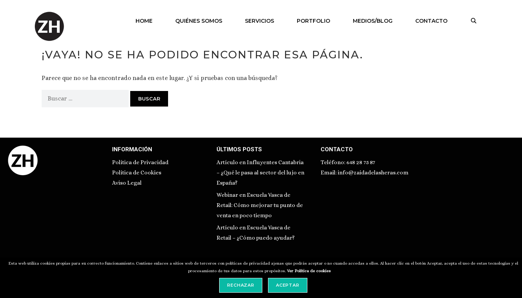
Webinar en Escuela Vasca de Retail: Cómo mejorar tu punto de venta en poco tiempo (260, 205)
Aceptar (287, 285)
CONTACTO (431, 20)
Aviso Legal (127, 182)
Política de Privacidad (140, 162)
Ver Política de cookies (309, 270)
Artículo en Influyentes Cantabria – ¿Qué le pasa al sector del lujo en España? (260, 172)
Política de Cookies (136, 172)
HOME (144, 20)
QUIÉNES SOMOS (198, 20)
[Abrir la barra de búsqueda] (473, 20)
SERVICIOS (259, 20)
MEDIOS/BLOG (373, 20)
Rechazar (240, 285)
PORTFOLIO (313, 20)
